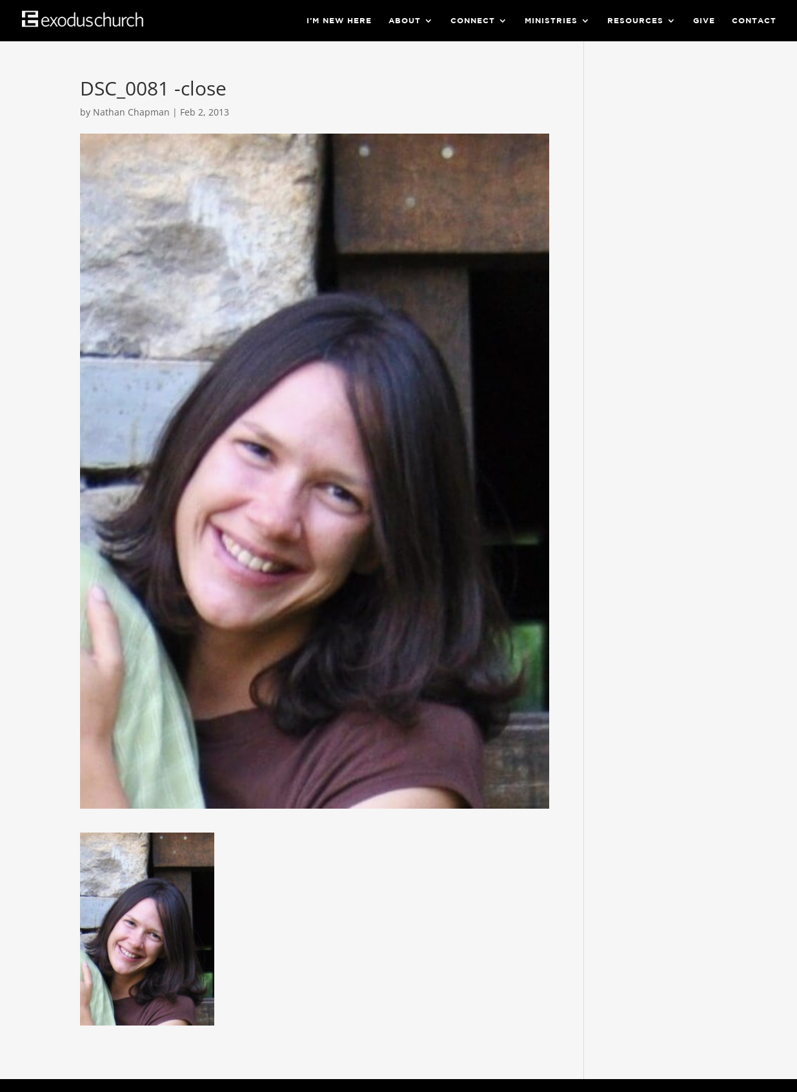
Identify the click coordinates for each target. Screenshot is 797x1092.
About (404, 20)
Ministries (551, 20)
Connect (472, 20)
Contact (754, 20)
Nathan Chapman (131, 112)
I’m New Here (339, 20)
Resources (635, 20)
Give (704, 20)
